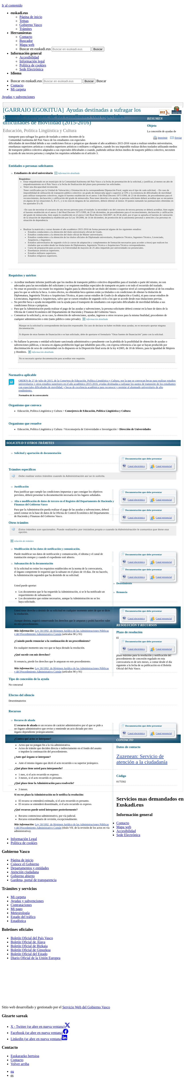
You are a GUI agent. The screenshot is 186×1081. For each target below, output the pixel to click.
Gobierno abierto (23, 876)
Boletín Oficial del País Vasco (32, 938)
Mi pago (17, 909)
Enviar (178, 137)
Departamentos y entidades (30, 868)
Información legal (32, 61)
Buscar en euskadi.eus (35, 49)
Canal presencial (164, 466)
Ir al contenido (12, 5)
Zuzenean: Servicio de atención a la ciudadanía (141, 759)
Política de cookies (32, 65)
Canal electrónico (136, 466)
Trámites (25, 29)
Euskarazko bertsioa (25, 1056)
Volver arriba (20, 1064)
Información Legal (24, 839)
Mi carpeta (18, 89)
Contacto (25, 37)
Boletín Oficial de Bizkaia (29, 946)
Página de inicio (30, 17)
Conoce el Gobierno (25, 864)
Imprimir (162, 137)
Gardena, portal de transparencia (34, 880)
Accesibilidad (29, 57)
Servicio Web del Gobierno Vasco (86, 1007)
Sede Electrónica (31, 69)
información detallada (69, 173)
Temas (24, 21)
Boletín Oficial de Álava (28, 942)
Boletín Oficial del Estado (29, 954)
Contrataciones (21, 905)
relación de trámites (24, 541)
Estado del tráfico (23, 917)
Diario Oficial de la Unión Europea (35, 958)
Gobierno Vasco (30, 25)
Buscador (26, 41)
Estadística (18, 921)
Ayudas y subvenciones (18, 97)
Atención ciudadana (25, 872)
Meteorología (20, 913)
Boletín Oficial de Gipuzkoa (31, 950)
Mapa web (26, 45)
